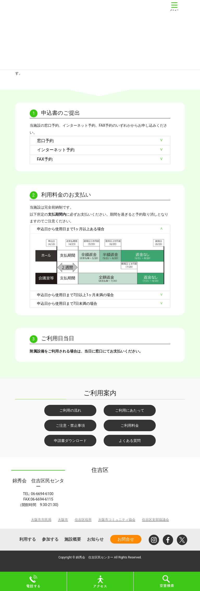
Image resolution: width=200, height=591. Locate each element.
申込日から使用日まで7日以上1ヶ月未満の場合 (75, 295)
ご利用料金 (130, 425)
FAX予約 (45, 159)
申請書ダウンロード (70, 440)
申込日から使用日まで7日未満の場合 (67, 303)
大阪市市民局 (41, 520)
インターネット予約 (55, 149)
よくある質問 (130, 440)
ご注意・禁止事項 (70, 425)
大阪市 (63, 520)
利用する (27, 539)
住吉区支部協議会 (155, 520)
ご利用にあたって (129, 410)
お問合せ (125, 539)
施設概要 (72, 539)
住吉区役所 (83, 520)
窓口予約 (45, 140)
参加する (50, 539)
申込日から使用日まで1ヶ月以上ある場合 (71, 229)
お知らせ (95, 539)
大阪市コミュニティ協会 (116, 520)
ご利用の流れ (70, 410)
